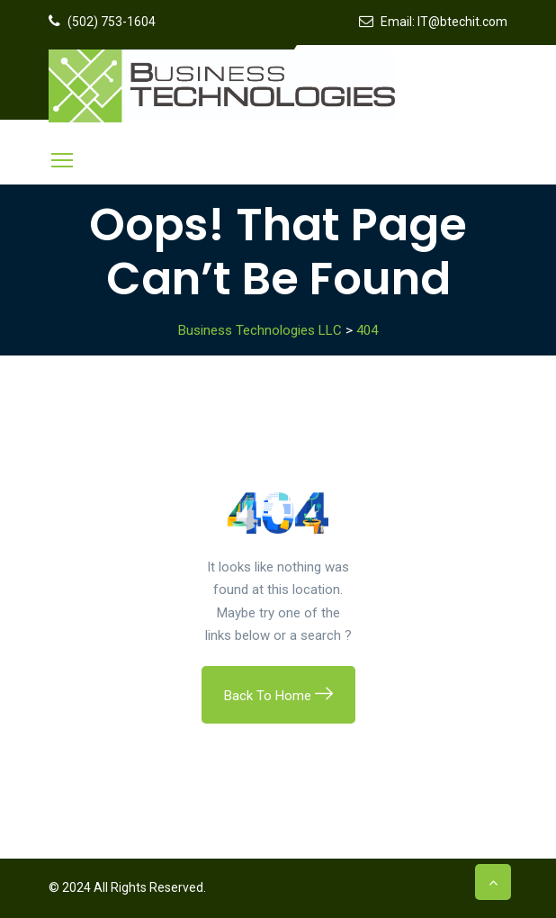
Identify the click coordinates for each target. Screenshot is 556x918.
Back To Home (278, 696)
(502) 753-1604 (111, 21)
